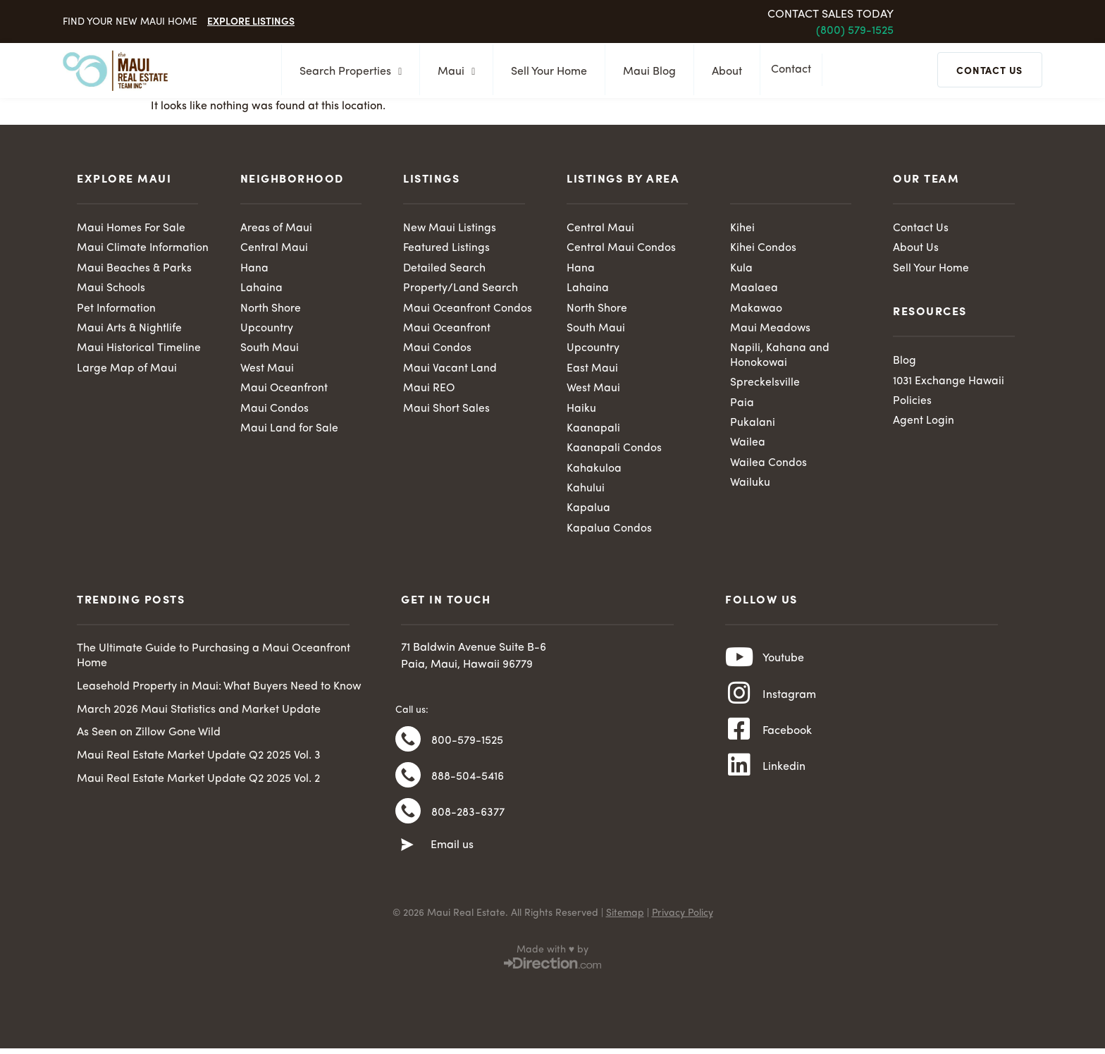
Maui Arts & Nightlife (130, 330)
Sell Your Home (545, 72)
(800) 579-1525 (855, 31)
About (723, 72)
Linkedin (784, 781)
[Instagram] (739, 703)
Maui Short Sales (446, 411)
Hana (254, 269)
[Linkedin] (739, 780)
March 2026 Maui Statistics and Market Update (199, 714)
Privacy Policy (682, 926)
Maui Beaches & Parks (134, 269)
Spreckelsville (765, 385)
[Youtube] (739, 664)
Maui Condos (274, 411)
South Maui (269, 350)
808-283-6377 (468, 824)
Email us (452, 858)
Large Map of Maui (127, 370)
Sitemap (625, 926)
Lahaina (261, 289)
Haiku (581, 411)
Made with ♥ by (552, 962)
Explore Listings (251, 20)
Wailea (747, 446)
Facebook (787, 742)
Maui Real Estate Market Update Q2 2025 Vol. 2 (198, 784)
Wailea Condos (768, 466)
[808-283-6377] (408, 823)
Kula (741, 269)
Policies (912, 402)
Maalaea (754, 289)
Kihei (742, 228)
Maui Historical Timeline (139, 350)
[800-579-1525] (408, 746)
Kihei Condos (763, 249)
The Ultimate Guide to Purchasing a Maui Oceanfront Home (213, 661)
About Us (916, 249)
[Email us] (407, 858)
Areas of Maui (276, 228)
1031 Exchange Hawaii (949, 382)
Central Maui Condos (621, 249)
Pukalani (752, 425)
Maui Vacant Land (450, 370)
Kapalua (588, 512)
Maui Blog (645, 72)
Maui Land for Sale (289, 431)
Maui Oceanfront (284, 390)
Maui (452, 72)
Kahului (586, 492)
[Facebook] (739, 741)
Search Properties (346, 72)
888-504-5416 (467, 785)
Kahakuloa (594, 472)
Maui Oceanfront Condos (468, 309)
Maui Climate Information (143, 249)
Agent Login (923, 423)
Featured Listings (446, 249)
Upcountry (266, 330)
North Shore (270, 309)
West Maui (267, 370)
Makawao (756, 309)
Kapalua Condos (609, 533)
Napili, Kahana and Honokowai (779, 358)
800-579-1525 (467, 746)
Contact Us (921, 228)
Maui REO (429, 390)
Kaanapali (593, 431)
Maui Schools (111, 289)
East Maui (592, 370)
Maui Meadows (770, 330)
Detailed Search (444, 269)
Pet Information (116, 309)
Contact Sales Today (830, 14)
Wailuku (750, 486)
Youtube (783, 664)
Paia (742, 405)
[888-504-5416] (408, 784)
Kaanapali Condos (614, 452)
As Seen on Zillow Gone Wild (149, 737)
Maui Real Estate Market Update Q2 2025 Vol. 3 (199, 760)
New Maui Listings (450, 228)
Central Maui (274, 249)
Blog (904, 361)
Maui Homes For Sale (131, 228)
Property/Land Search (460, 289)
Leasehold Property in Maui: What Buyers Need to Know (219, 691)
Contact (794, 71)
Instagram (789, 703)
